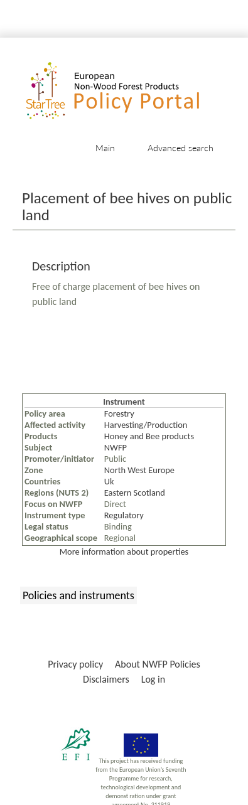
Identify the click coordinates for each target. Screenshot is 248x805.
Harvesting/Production (146, 424)
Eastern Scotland (134, 492)
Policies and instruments (78, 595)
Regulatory (124, 515)
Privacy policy (75, 664)
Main (105, 147)
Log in (153, 679)
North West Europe (139, 470)
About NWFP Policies (157, 664)
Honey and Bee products (149, 436)
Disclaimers (106, 679)
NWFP (115, 447)
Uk (109, 481)
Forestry (119, 413)
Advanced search (180, 147)
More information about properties (124, 551)
